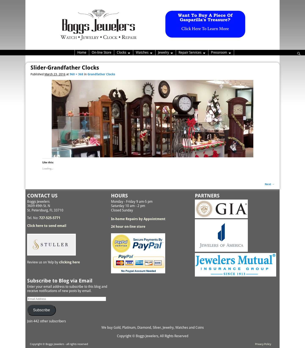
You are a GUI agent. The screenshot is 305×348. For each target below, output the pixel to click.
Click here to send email (46, 226)
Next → (269, 184)
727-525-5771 (49, 218)
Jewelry (163, 52)
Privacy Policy (263, 344)
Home (81, 52)
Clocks (121, 52)
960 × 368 (76, 74)
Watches (142, 52)
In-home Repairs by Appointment (138, 219)
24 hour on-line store (128, 227)
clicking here (69, 262)
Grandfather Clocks (101, 74)
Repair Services (190, 52)
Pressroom (219, 52)
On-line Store (101, 52)
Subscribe (41, 310)
